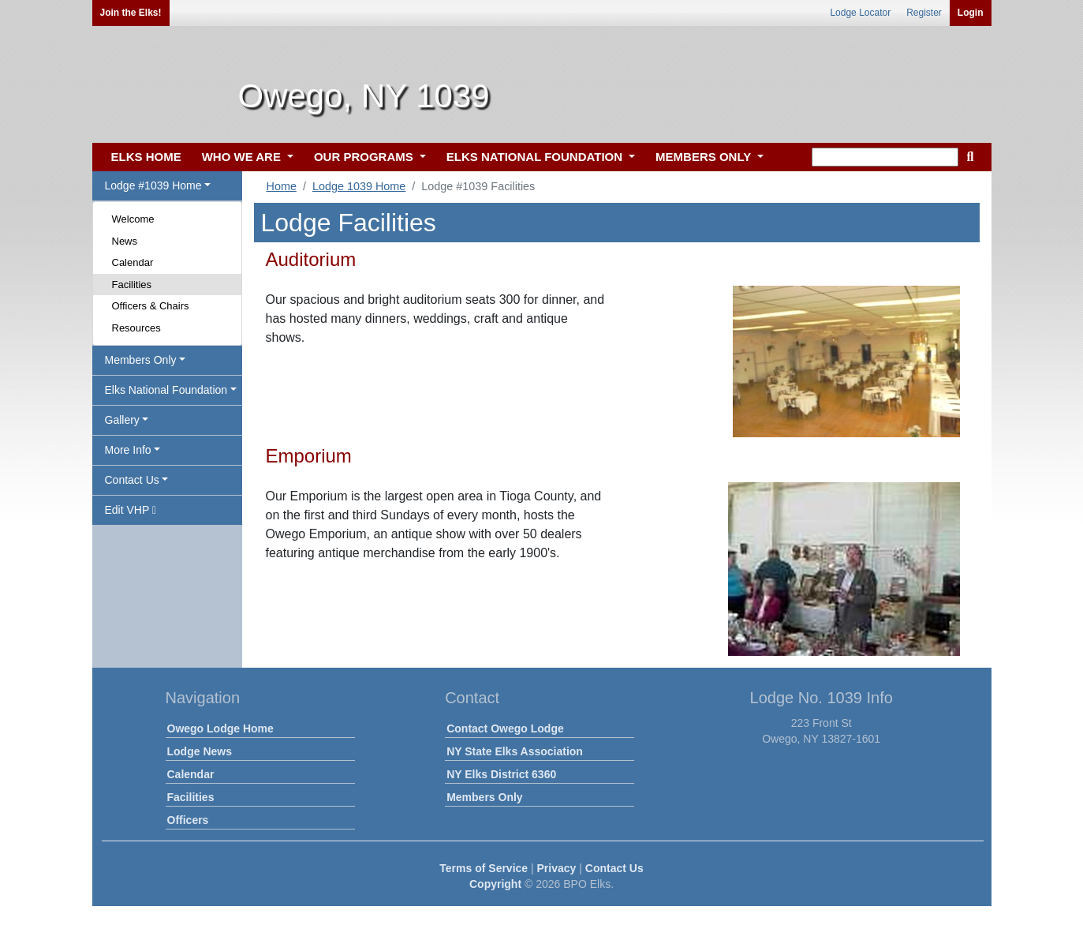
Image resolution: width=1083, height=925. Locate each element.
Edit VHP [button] (131, 510)
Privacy (557, 868)
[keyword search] (885, 157)
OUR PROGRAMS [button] (365, 156)
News (125, 241)
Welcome (133, 219)
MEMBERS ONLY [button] (704, 156)
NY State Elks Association (514, 751)
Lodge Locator (860, 12)
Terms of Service (483, 868)
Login (971, 12)
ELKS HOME (146, 156)
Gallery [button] (122, 420)
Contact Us (614, 868)
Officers (188, 820)
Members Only (484, 797)
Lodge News (199, 751)
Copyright (495, 884)
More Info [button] (128, 450)
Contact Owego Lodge (505, 728)
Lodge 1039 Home (358, 186)
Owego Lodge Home (220, 728)
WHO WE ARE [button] (243, 156)
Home (282, 186)
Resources (136, 328)
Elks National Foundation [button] (166, 390)
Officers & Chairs (150, 306)
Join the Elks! (131, 12)
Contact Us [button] (132, 480)
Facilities (132, 284)
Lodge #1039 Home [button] (153, 185)
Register (924, 12)
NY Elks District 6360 (501, 774)
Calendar (133, 262)
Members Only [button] (141, 360)
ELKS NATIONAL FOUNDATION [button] (536, 156)
